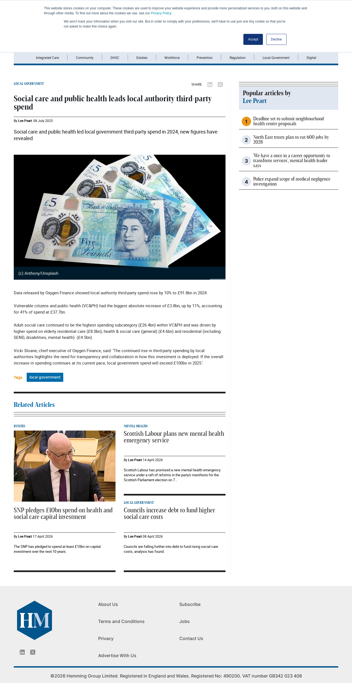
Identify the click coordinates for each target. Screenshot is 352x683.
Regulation (238, 57)
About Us (108, 604)
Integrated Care (47, 57)
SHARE (196, 84)
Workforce (172, 57)
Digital (311, 57)
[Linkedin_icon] (22, 652)
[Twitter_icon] (32, 652)
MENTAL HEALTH (135, 426)
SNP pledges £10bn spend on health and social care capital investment (63, 513)
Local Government (276, 57)
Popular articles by (267, 93)
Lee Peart (25, 120)
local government (45, 377)
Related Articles (34, 405)
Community (85, 57)
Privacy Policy (161, 13)
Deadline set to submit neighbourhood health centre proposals (288, 121)
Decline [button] (276, 39)
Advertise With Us (117, 655)
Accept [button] (253, 39)
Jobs (184, 621)
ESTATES (19, 426)
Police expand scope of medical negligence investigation (291, 182)
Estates (141, 57)
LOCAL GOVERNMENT (29, 83)
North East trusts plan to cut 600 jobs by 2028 (291, 140)
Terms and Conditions (121, 621)
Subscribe (189, 604)
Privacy (106, 638)
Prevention (205, 57)
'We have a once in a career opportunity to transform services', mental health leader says (291, 160)
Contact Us (191, 638)
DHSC (115, 57)
